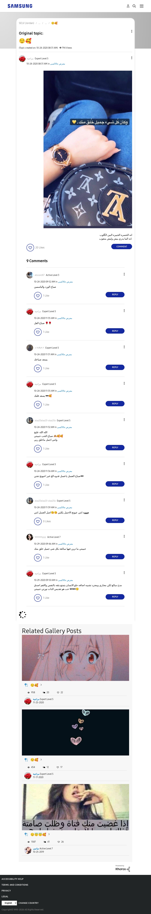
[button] (126, 57)
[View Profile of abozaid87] (40, 275)
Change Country (28, 903)
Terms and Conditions (15, 885)
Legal (5, 896)
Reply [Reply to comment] (115, 294)
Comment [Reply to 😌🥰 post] (121, 246)
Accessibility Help (12, 879)
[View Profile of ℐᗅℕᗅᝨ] (39, 348)
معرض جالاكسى (57, 63)
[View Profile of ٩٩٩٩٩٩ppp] (40, 537)
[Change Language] (9, 903)
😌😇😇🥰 (38, 834)
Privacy (6, 890)
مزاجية (36, 699)
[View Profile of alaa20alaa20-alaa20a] (45, 420)
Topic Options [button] (126, 31)
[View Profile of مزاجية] (30, 58)
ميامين (36, 848)
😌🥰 (34, 685)
